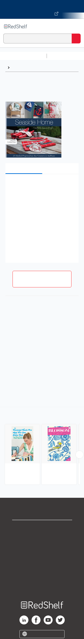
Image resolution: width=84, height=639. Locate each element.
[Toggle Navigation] (76, 26)
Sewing (18, 67)
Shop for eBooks (42, 527)
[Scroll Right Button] (79, 455)
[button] (41, 184)
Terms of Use (42, 557)
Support (42, 537)
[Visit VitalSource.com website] (42, 9)
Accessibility (42, 576)
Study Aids (60, 56)
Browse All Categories (23, 56)
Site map (42, 586)
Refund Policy (42, 566)
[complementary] (42, 446)
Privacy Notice (42, 547)
